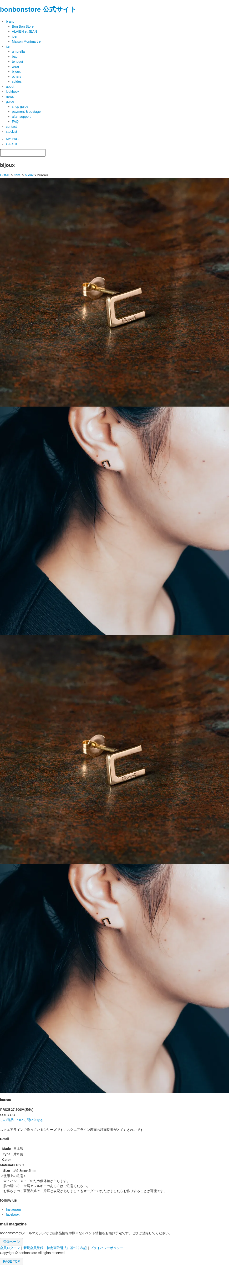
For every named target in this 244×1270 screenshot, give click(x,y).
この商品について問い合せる (21, 1120)
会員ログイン (10, 1248)
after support (21, 116)
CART (11, 144)
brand (10, 21)
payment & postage (26, 111)
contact (11, 126)
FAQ (15, 121)
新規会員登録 (33, 1248)
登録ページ (11, 1242)
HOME (5, 175)
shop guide (20, 106)
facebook (13, 1214)
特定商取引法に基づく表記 (67, 1248)
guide (10, 101)
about (10, 86)
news (10, 96)
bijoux (29, 175)
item (9, 46)
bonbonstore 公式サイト (38, 9)
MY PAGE (13, 139)
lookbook (12, 91)
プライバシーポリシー (106, 1248)
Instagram (13, 1209)
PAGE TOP (11, 1261)
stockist (11, 131)
